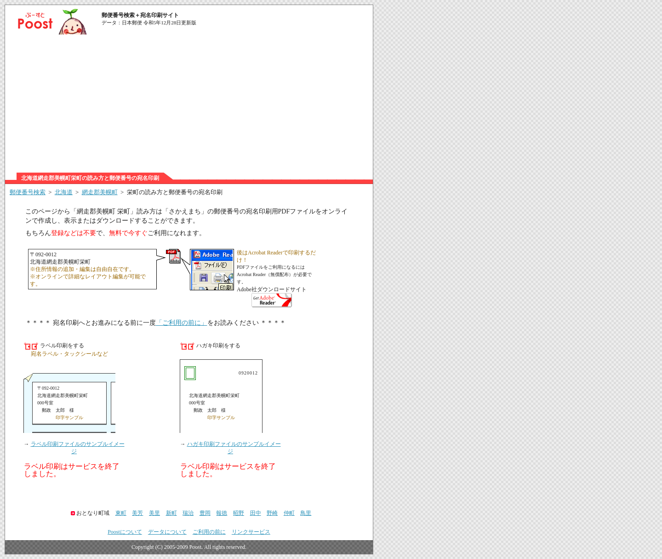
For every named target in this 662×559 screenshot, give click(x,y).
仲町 (289, 513)
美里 (154, 513)
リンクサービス (251, 532)
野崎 (272, 513)
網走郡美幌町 (100, 192)
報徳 (221, 513)
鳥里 (305, 513)
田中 (255, 513)
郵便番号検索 (28, 192)
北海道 (64, 192)
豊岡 (205, 513)
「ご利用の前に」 (181, 322)
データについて (167, 532)
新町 (171, 513)
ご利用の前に (209, 532)
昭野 (238, 513)
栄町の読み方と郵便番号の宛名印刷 (175, 192)
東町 (120, 513)
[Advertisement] (189, 103)
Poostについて (125, 532)
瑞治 (188, 513)
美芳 (137, 513)
